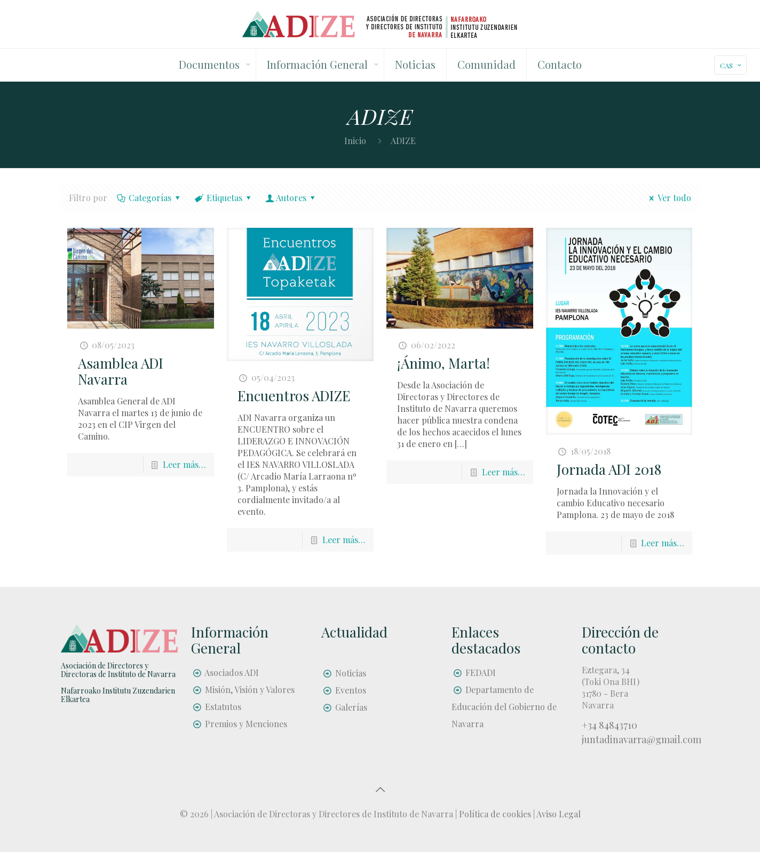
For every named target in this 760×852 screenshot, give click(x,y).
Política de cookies (495, 813)
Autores (291, 197)
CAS (731, 65)
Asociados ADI (231, 672)
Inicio (355, 140)
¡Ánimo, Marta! (443, 363)
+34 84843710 (609, 725)
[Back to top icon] (380, 789)
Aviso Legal (558, 813)
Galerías (351, 707)
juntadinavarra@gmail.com (641, 739)
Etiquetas (224, 197)
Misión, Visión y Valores (250, 689)
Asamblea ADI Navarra (120, 371)
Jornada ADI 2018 (609, 469)
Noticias (350, 673)
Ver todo (668, 197)
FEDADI (480, 672)
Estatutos (223, 706)
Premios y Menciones (246, 723)
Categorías (149, 197)
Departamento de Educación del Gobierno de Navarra (504, 706)
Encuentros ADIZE (294, 395)
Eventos (350, 690)
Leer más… (184, 464)
